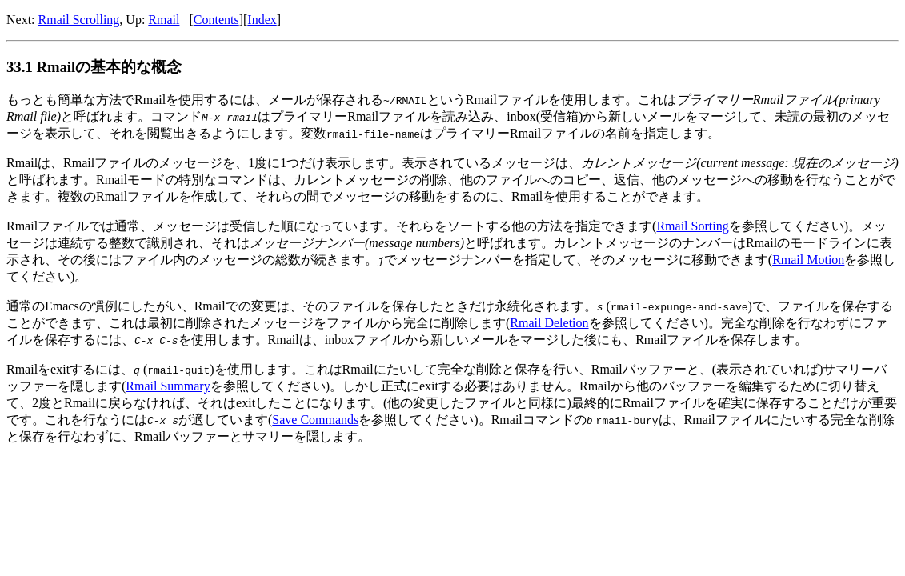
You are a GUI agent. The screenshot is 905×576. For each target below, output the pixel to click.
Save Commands (315, 419)
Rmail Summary (168, 386)
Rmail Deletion (549, 323)
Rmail (163, 19)
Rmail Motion (808, 259)
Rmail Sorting (692, 226)
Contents (216, 19)
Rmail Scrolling (79, 19)
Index (261, 19)
